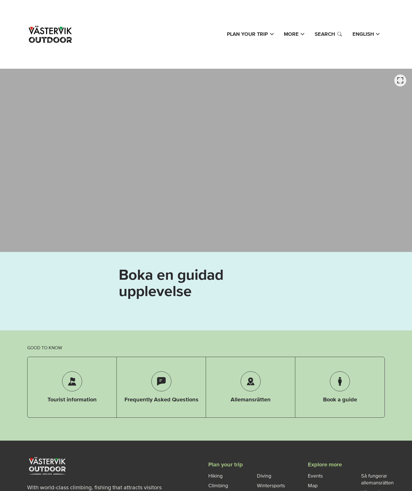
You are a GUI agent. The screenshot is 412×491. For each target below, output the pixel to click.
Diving (264, 476)
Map (313, 485)
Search (328, 34)
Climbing (218, 485)
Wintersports (271, 485)
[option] (206, 160)
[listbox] (206, 160)
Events (315, 476)
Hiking (215, 476)
